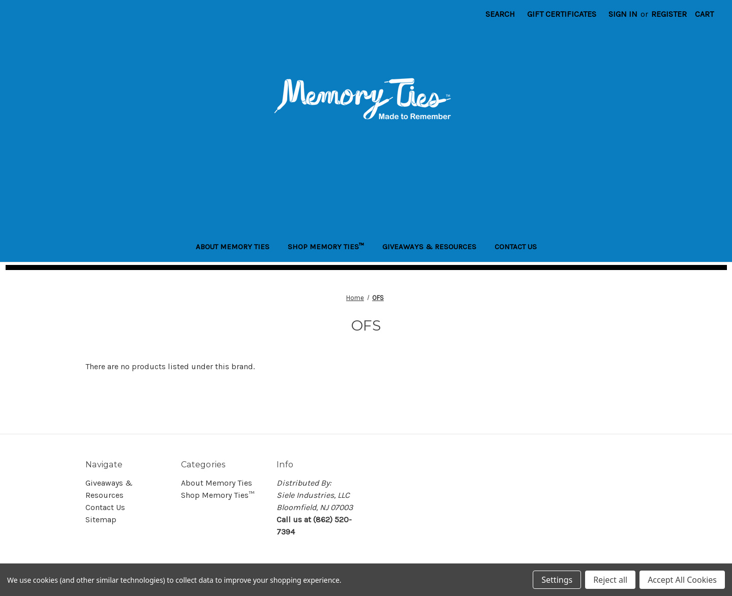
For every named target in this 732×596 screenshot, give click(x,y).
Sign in (622, 14)
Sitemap (100, 519)
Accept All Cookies (682, 579)
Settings (556, 579)
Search (500, 14)
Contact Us (516, 246)
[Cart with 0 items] (704, 14)
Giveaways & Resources (429, 246)
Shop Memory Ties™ (326, 246)
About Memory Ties (232, 246)
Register (669, 14)
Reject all (610, 579)
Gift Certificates (561, 14)
